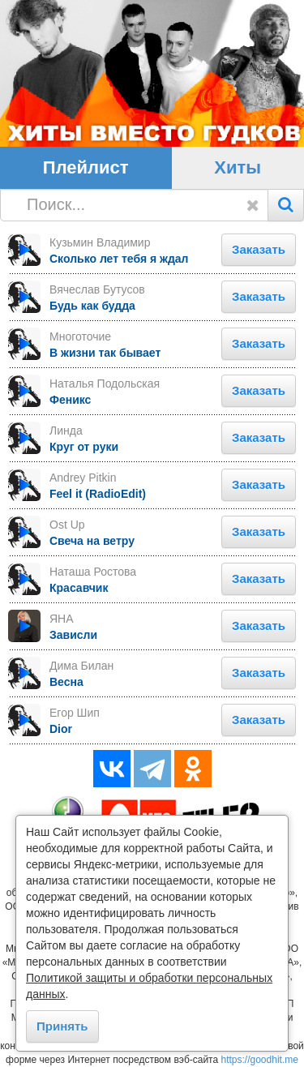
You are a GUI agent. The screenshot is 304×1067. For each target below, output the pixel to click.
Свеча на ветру (92, 540)
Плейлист (86, 167)
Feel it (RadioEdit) (97, 493)
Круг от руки (83, 446)
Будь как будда (92, 305)
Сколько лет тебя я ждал (119, 258)
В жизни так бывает (105, 352)
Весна (66, 681)
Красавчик (78, 587)
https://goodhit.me (259, 1059)
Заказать (258, 249)
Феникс (70, 399)
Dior (60, 728)
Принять (62, 1026)
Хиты (237, 167)
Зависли (73, 634)
